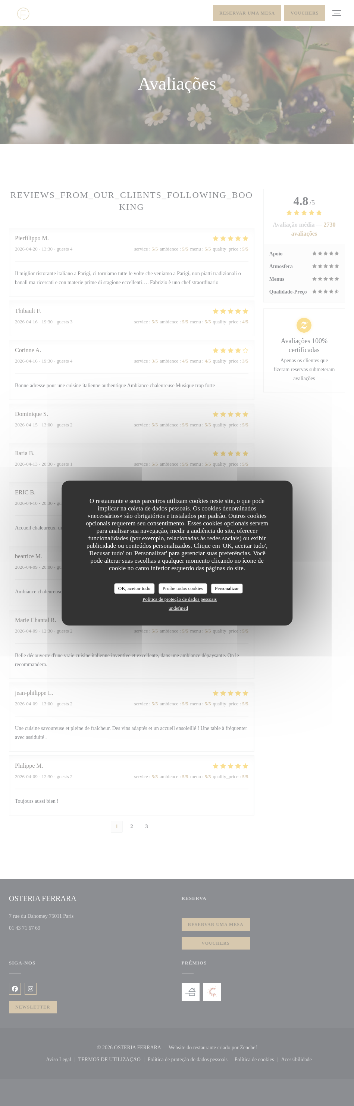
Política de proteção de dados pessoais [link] (179, 599)
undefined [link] (178, 608)
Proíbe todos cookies (183, 588)
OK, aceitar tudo (134, 588)
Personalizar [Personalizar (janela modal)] (227, 588)
